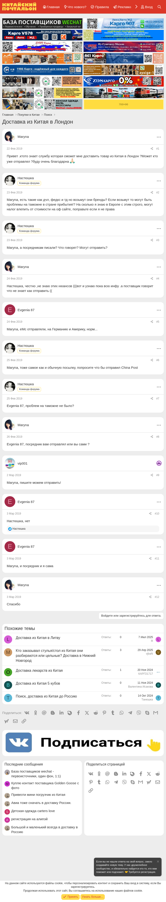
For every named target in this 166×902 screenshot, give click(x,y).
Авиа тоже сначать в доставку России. (41, 803)
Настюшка (15, 286)
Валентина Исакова (140, 686)
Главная (53, 7)
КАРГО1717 (145, 673)
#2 (157, 192)
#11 (157, 558)
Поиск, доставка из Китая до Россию (46, 696)
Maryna (23, 137)
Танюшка (147, 699)
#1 (157, 148)
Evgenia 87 (15, 406)
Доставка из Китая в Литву (38, 638)
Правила (102, 7)
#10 (157, 513)
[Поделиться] (152, 148)
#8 (157, 436)
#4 (157, 278)
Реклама (124, 7)
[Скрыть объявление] (157, 862)
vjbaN (149, 653)
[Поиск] (159, 7)
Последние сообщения (24, 764)
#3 (157, 240)
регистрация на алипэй (29, 819)
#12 (157, 597)
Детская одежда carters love (33, 811)
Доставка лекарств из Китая (39, 670)
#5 (157, 321)
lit (152, 640)
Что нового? (77, 7)
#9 (157, 475)
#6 (157, 360)
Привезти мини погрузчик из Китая (38, 794)
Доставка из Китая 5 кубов (38, 683)
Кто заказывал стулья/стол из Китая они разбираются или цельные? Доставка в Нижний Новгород (56, 656)
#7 (157, 398)
